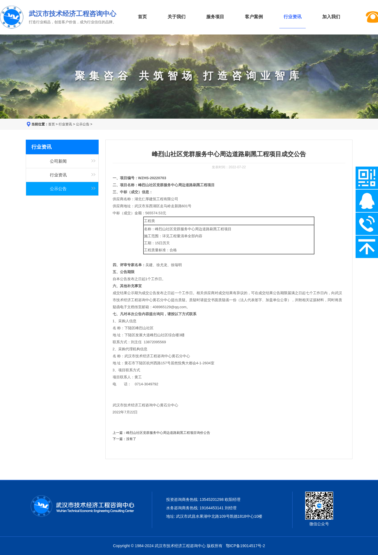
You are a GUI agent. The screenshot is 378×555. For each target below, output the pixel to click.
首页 (142, 16)
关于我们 (176, 16)
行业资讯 (65, 124)
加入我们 (331, 16)
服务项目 (215, 16)
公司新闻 (58, 161)
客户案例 (254, 16)
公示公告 (82, 124)
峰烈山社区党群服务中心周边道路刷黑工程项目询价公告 (168, 433)
